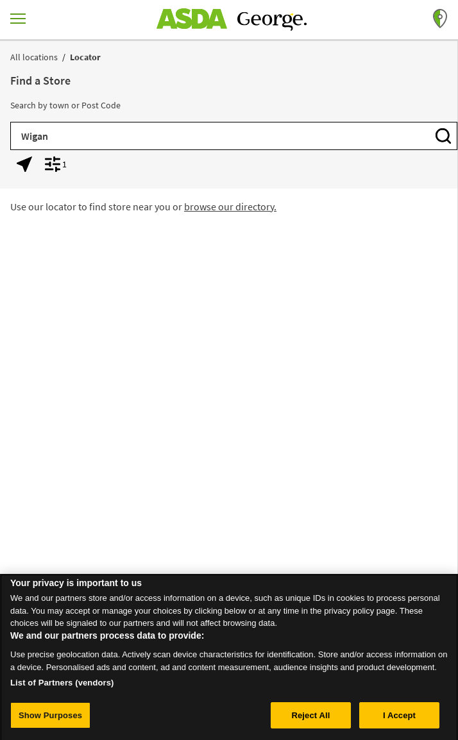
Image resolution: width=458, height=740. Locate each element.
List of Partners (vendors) (62, 686)
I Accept (399, 719)
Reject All (310, 719)
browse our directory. (230, 206)
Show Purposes (50, 719)
